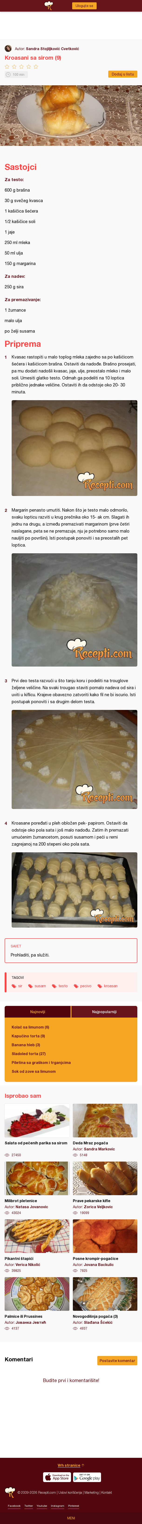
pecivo (85, 986)
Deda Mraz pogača (105, 1130)
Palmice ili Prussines (37, 1304)
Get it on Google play (87, 1477)
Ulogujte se (84, 6)
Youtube (42, 1505)
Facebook (14, 1505)
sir (20, 986)
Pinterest (73, 1505)
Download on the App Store (57, 1477)
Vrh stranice (69, 1465)
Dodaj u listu (123, 74)
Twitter (28, 1505)
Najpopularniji (104, 1011)
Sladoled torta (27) (29, 1053)
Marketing (92, 1492)
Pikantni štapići (37, 1246)
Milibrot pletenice (37, 1188)
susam (40, 986)
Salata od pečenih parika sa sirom (37, 1130)
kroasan (111, 986)
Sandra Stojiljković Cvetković (52, 48)
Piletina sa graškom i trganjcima (41, 1062)
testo (63, 986)
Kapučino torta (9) (28, 1036)
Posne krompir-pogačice (105, 1246)
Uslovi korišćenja (70, 1492)
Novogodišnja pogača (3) (105, 1304)
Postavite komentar (117, 1360)
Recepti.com (10, 1492)
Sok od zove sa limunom (34, 1071)
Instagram (57, 1505)
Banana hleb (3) (26, 1044)
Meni (71, 1518)
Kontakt (106, 1492)
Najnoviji (37, 1011)
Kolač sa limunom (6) (30, 1027)
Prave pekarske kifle (105, 1188)
